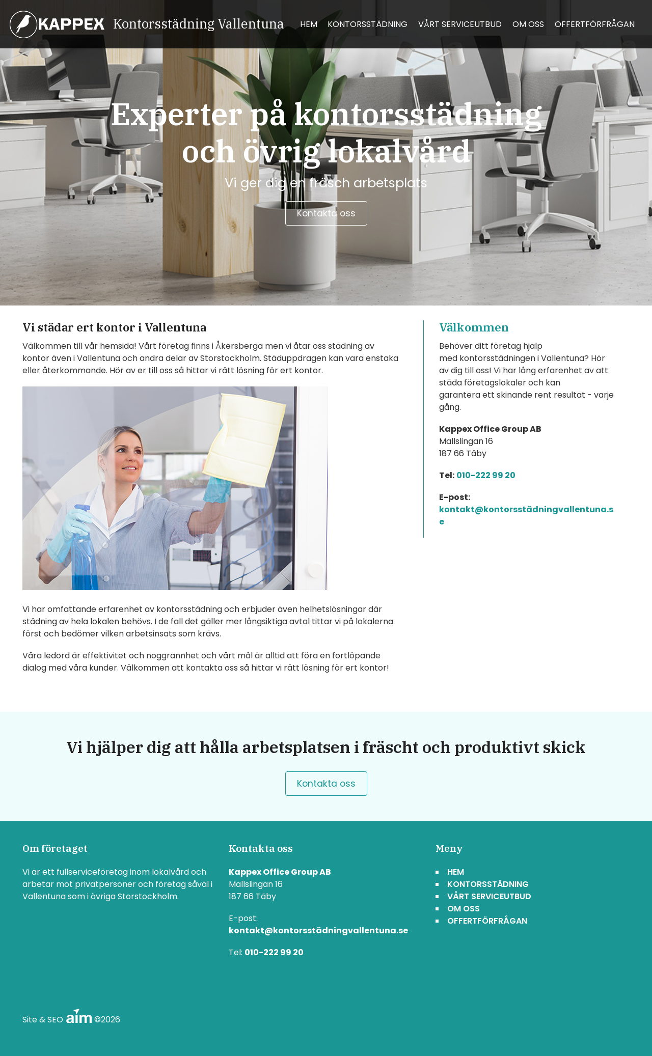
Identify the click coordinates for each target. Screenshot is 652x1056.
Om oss (528, 24)
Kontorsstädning (368, 24)
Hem (308, 24)
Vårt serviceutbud (460, 24)
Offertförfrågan (595, 24)
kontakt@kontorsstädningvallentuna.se (318, 930)
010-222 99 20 (485, 475)
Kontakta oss (326, 213)
